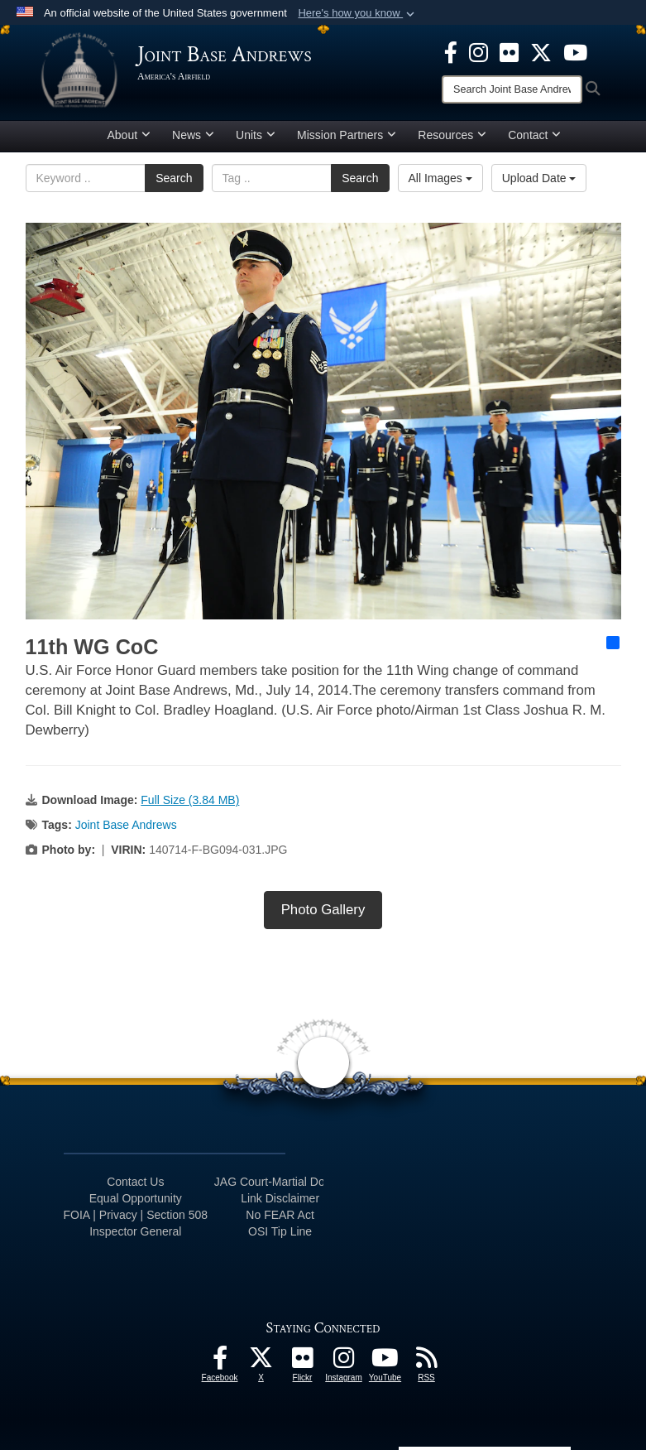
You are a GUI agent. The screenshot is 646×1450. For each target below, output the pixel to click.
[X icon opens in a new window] (541, 51)
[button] (358, 13)
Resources (452, 135)
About (129, 135)
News (193, 135)
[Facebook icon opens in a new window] (450, 51)
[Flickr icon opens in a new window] (509, 51)
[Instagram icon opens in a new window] (478, 51)
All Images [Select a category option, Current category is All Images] (440, 178)
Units (255, 135)
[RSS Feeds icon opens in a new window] (426, 1362)
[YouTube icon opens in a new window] (575, 51)
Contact (534, 135)
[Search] (512, 89)
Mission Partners (346, 135)
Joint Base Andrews (126, 824)
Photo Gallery (323, 910)
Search (174, 178)
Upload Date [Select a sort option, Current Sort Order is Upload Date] (539, 178)
